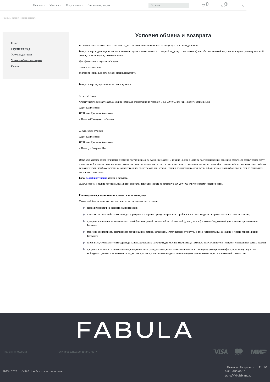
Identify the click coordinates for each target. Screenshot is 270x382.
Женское (37, 5)
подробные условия (96, 177)
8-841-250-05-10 (235, 371)
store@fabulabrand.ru (238, 375)
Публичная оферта (15, 351)
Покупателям (72, 5)
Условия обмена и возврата (24, 17)
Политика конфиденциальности (77, 351)
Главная (6, 17)
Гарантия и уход (20, 48)
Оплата (15, 66)
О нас (14, 42)
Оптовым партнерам (97, 5)
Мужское (54, 5)
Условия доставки (21, 54)
